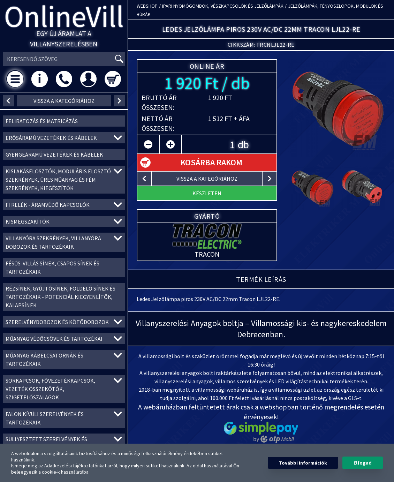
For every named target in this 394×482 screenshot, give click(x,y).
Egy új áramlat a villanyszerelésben (64, 38)
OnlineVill (64, 16)
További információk (303, 463)
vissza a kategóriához (63, 100)
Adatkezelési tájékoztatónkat (75, 465)
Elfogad (363, 463)
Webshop (147, 6)
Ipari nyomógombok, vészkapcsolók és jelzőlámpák (222, 6)
